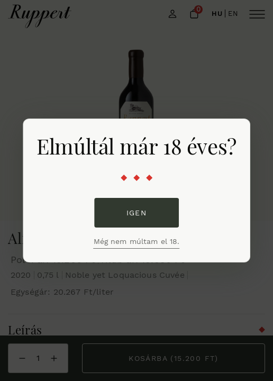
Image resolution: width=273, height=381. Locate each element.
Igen (136, 212)
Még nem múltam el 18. (137, 241)
